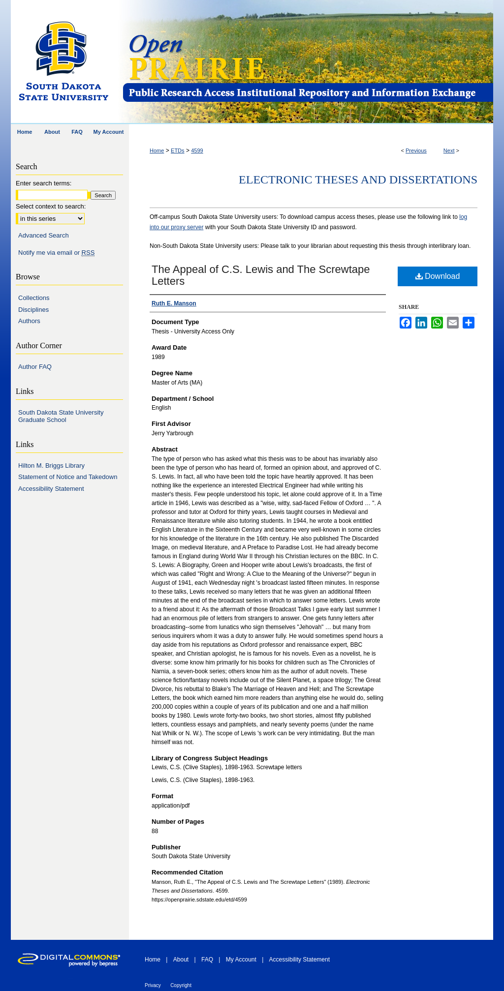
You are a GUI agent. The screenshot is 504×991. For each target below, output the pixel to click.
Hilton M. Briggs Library (51, 465)
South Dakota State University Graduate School (60, 416)
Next (449, 150)
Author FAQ (35, 366)
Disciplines (33, 309)
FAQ (207, 959)
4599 (197, 150)
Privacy (153, 985)
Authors (29, 321)
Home (157, 150)
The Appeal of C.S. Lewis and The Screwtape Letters (261, 275)
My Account (241, 959)
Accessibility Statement (51, 488)
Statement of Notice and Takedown (67, 476)
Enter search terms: (43, 183)
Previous (416, 150)
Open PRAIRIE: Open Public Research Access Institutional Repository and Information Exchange (307, 62)
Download (437, 276)
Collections (34, 297)
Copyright (180, 985)
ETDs (178, 150)
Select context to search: (51, 206)
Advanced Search (43, 235)
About (181, 959)
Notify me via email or (56, 253)
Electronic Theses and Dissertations (358, 179)
